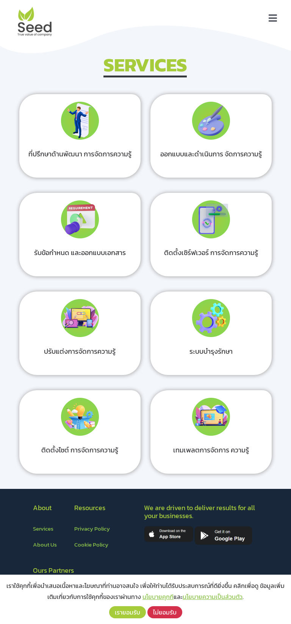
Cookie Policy (91, 544)
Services (43, 528)
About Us (45, 544)
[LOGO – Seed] (34, 7)
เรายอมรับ (127, 612)
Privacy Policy (92, 528)
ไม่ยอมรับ (165, 612)
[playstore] (223, 529)
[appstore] (168, 529)
